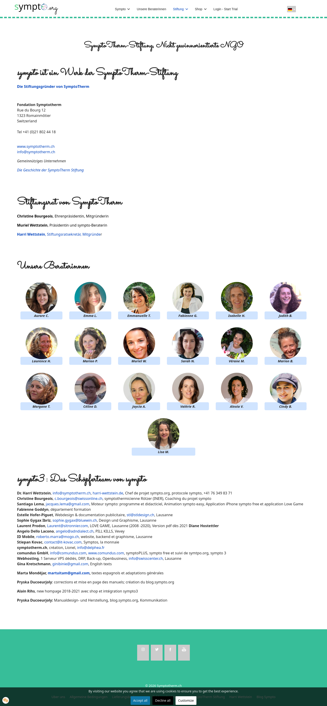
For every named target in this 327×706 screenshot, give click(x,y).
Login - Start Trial (225, 9)
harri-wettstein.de (108, 493)
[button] (5, 700)
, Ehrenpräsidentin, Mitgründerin (63, 216)
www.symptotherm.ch (36, 146)
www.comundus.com (106, 552)
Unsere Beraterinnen (151, 9)
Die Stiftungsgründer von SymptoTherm (53, 86)
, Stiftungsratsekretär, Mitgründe (58, 234)
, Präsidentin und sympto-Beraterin (62, 225)
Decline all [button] (162, 700)
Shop (198, 9)
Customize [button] (186, 700)
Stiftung (178, 9)
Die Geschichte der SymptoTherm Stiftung (50, 170)
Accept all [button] (140, 700)
